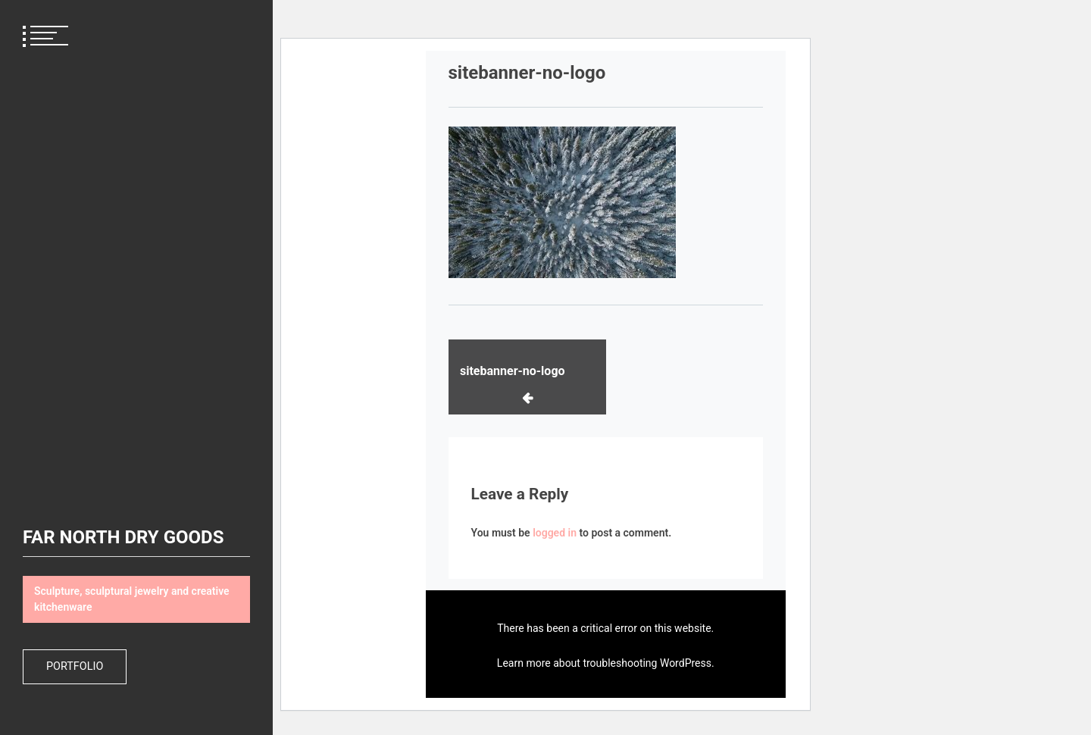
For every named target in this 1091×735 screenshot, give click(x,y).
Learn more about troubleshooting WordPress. (605, 663)
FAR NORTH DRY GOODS (123, 537)
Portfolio (74, 666)
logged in (555, 533)
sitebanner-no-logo (512, 371)
